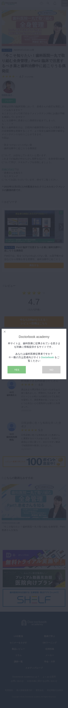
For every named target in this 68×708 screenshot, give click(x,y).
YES (16, 369)
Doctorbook (47, 357)
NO (51, 369)
